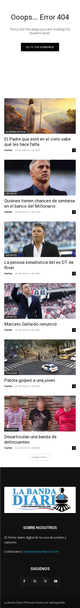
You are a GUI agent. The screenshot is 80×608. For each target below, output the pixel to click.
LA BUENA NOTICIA (16, 131)
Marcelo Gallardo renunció (30, 324)
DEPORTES (11, 193)
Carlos (8, 150)
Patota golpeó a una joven (29, 380)
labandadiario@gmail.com (41, 551)
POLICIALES (11, 373)
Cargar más (40, 457)
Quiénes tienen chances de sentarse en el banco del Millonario (39, 203)
